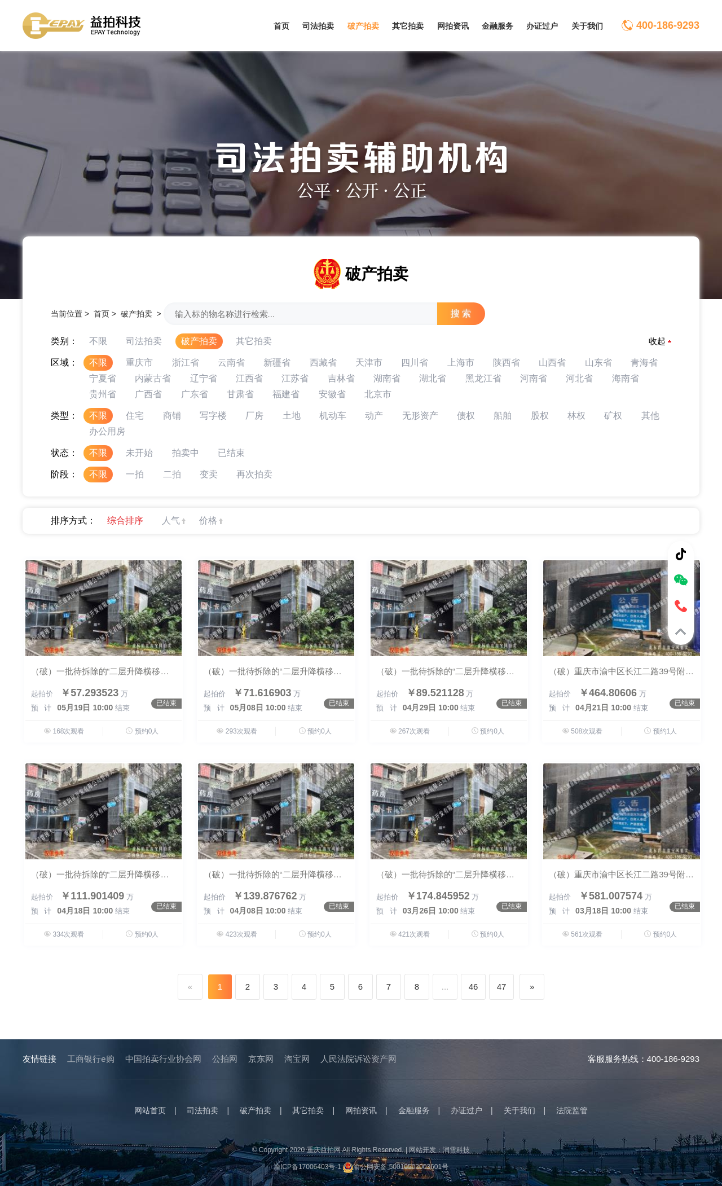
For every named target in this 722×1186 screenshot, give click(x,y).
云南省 (231, 362)
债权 (466, 415)
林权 (576, 415)
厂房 (254, 415)
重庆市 (139, 362)
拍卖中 (185, 453)
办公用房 (107, 431)
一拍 (135, 474)
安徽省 (332, 394)
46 (473, 986)
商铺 (172, 415)
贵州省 (102, 394)
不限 (98, 341)
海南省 (625, 378)
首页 (281, 25)
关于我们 (587, 25)
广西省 (148, 394)
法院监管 (572, 1110)
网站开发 (422, 1150)
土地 (292, 415)
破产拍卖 (363, 25)
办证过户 (542, 25)
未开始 (139, 453)
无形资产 (420, 415)
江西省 (249, 378)
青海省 (644, 362)
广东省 (194, 394)
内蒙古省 (153, 378)
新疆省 (276, 362)
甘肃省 (240, 394)
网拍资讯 (453, 25)
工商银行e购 (90, 1059)
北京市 (377, 394)
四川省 (414, 362)
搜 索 (461, 313)
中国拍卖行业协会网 (163, 1059)
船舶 (503, 415)
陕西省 (506, 362)
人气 (171, 520)
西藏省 (323, 362)
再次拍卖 (254, 474)
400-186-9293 (667, 25)
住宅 (135, 415)
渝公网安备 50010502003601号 (395, 1167)
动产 (374, 415)
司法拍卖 (318, 25)
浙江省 (185, 362)
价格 (208, 520)
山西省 (552, 362)
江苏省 (295, 378)
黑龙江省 (483, 378)
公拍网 (224, 1059)
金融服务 (497, 25)
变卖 (209, 474)
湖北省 (432, 378)
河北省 (579, 378)
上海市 (460, 362)
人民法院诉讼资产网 (358, 1059)
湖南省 (386, 378)
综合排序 (125, 520)
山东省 (598, 362)
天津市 (368, 362)
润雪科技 (456, 1150)
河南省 (533, 378)
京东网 (261, 1059)
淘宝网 (297, 1059)
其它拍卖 (408, 25)
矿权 (613, 415)
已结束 (231, 453)
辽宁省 (203, 378)
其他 (650, 415)
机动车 (332, 415)
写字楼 (213, 415)
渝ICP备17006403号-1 (307, 1167)
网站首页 (150, 1110)
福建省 (286, 394)
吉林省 (341, 378)
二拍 (172, 474)
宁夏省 (102, 378)
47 (502, 986)
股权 (540, 415)
